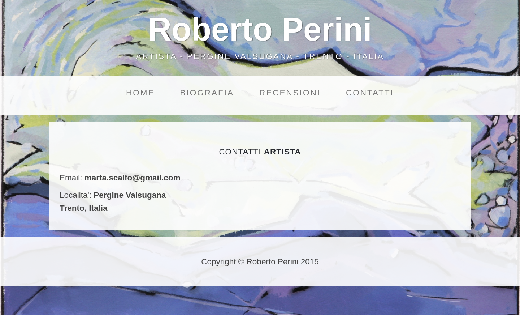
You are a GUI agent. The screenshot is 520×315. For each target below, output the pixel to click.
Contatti (370, 92)
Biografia (207, 92)
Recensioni (290, 92)
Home (140, 92)
